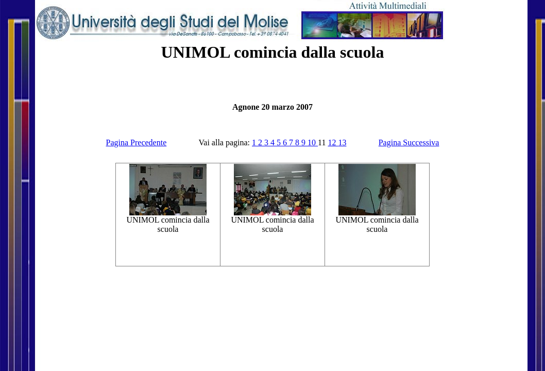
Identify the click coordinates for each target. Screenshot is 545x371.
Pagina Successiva (409, 142)
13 (342, 142)
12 (333, 142)
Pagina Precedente (136, 142)
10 (313, 142)
